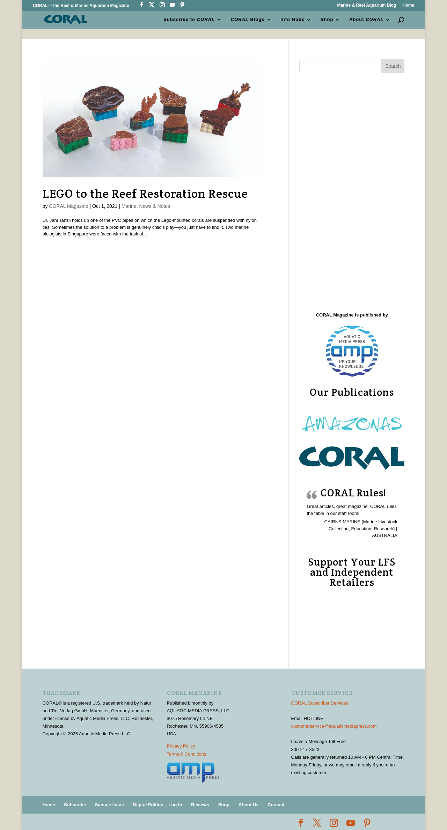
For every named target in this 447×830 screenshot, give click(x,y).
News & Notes (154, 206)
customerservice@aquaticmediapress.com (334, 726)
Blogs (248, 19)
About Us (249, 804)
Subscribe (75, 804)
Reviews (200, 804)
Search (393, 66)
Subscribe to (189, 19)
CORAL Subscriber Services (320, 703)
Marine (129, 206)
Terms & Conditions (186, 754)
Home (408, 5)
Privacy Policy (181, 746)
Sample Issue (109, 804)
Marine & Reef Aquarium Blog (366, 5)
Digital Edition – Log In (157, 804)
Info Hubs (292, 19)
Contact (276, 804)
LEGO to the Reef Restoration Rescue (145, 193)
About (366, 19)
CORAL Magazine (68, 206)
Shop (327, 19)
